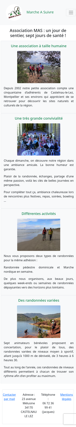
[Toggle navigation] (71, 12)
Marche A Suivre (27, 12)
